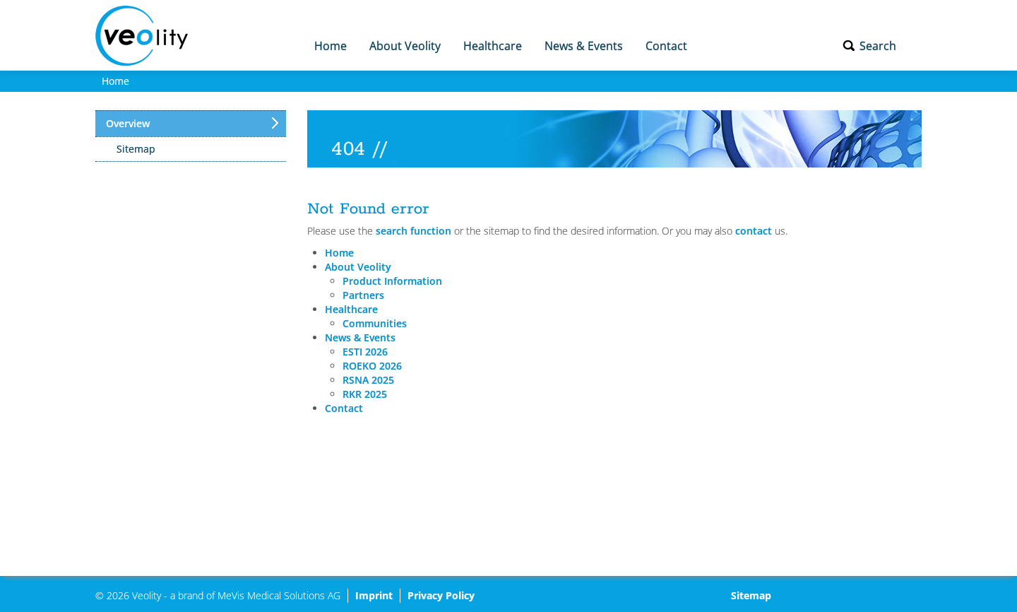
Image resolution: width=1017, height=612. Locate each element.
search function (413, 230)
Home (330, 46)
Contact (666, 46)
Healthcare (492, 46)
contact (753, 230)
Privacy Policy (441, 595)
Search (878, 46)
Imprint (374, 595)
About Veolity (405, 46)
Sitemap (136, 148)
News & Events (584, 46)
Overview (128, 123)
